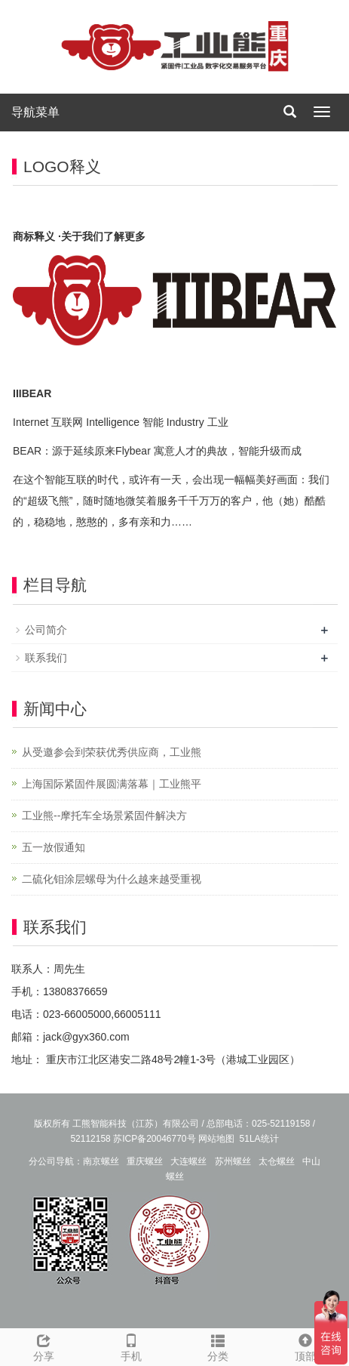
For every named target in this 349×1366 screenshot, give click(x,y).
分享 (43, 1345)
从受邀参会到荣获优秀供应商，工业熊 (111, 752)
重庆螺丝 (145, 1161)
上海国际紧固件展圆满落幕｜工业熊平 (111, 784)
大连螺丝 (188, 1161)
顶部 (305, 1345)
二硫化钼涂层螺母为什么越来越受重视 (111, 879)
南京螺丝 (101, 1161)
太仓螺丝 (277, 1161)
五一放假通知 (53, 847)
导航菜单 (35, 112)
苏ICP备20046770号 (154, 1138)
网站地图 (216, 1138)
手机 (131, 1345)
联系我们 (46, 658)
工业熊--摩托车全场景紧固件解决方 (104, 815)
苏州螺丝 (233, 1161)
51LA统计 (259, 1138)
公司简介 (46, 630)
